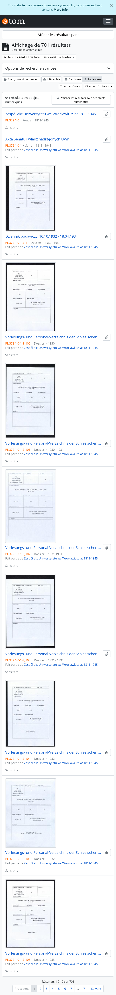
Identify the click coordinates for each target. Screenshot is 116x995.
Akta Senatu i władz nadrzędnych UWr (37, 139)
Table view (92, 79)
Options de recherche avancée (30, 68)
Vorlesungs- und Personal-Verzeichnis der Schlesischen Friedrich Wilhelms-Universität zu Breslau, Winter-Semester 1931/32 (53, 654)
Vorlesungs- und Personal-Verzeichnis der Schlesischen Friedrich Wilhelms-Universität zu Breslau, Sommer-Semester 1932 (53, 752)
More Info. (61, 10)
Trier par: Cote (69, 86)
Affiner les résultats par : (58, 34)
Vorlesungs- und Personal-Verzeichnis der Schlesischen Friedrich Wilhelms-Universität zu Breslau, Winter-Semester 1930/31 (53, 443)
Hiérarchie (51, 79)
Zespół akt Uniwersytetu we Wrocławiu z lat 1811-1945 (50, 114)
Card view (73, 79)
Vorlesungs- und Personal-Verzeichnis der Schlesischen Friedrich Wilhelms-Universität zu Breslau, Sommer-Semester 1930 (53, 337)
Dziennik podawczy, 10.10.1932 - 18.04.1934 (41, 236)
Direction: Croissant (97, 86)
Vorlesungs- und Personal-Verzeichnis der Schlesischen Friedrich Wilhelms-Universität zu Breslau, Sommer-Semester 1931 (53, 548)
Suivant (96, 989)
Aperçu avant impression (21, 79)
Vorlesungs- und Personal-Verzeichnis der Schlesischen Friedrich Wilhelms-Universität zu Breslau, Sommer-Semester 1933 (53, 953)
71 (85, 989)
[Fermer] (111, 5)
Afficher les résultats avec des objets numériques (81, 99)
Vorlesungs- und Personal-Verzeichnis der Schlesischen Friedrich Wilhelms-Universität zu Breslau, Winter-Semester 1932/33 (53, 852)
